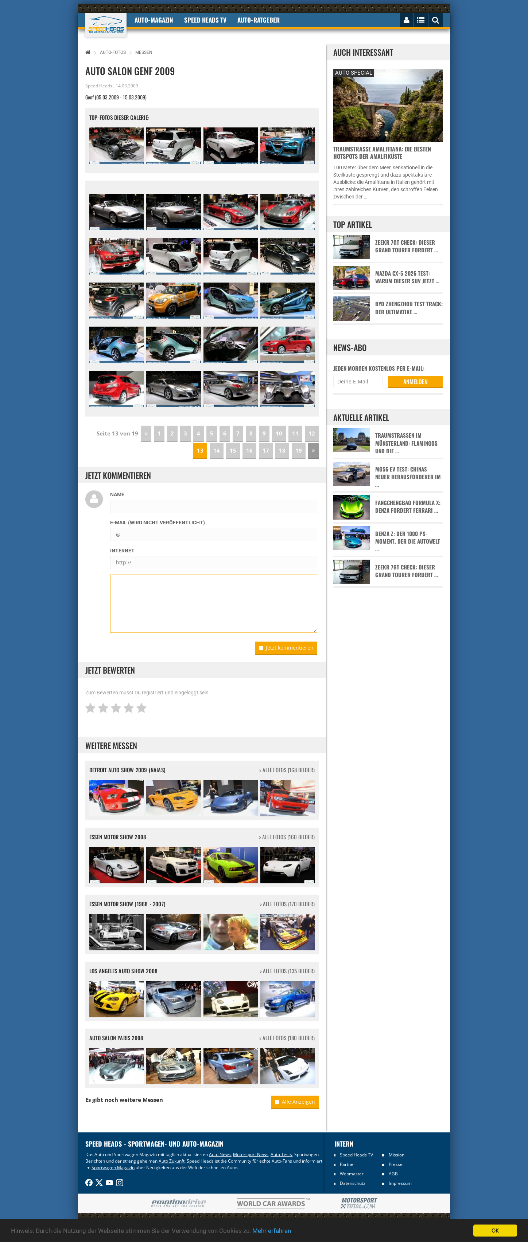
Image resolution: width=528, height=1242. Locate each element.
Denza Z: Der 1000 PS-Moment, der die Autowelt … (407, 541)
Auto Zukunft (172, 1161)
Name (117, 494)
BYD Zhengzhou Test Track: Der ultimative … (409, 307)
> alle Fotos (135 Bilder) (287, 971)
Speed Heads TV (356, 1155)
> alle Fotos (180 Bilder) (287, 1038)
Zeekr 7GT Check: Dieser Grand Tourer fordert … (406, 246)
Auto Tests (281, 1154)
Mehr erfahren (271, 1230)
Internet (122, 550)
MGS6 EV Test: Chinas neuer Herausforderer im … (408, 477)
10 (279, 433)
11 (295, 433)
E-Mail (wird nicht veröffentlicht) (157, 522)
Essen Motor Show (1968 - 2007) (127, 904)
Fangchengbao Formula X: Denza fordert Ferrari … (407, 506)
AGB (393, 1174)
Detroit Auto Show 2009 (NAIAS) (127, 770)
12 (311, 433)
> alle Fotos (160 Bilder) (287, 837)
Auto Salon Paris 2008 (116, 1038)
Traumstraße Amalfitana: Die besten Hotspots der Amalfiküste (382, 153)
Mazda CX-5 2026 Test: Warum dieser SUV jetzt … (407, 277)
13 (200, 450)
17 (266, 450)
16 (249, 450)
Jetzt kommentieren (286, 647)
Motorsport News (250, 1154)
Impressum (400, 1183)
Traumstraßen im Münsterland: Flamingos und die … (406, 443)
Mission (396, 1155)
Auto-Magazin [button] (154, 19)
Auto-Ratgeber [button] (258, 19)
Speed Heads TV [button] (205, 19)
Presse (396, 1164)
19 (298, 450)
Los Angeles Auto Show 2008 (123, 971)
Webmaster (352, 1174)
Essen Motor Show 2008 (117, 837)
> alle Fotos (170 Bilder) (287, 904)
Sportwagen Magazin (113, 1167)
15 (233, 450)
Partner (347, 1164)
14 (216, 450)
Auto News (220, 1154)
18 (282, 450)
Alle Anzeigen (295, 1101)
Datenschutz (352, 1183)
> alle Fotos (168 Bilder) (287, 770)
